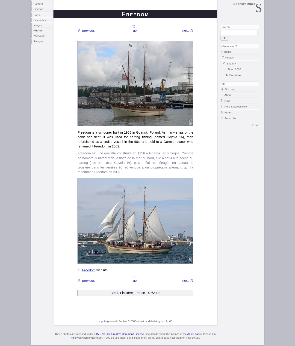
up (135, 30)
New (227, 100)
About (227, 94)
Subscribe (230, 118)
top (257, 125)
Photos (38, 30)
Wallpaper (39, 35)
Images (37, 25)
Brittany (231, 63)
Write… (228, 112)
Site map (229, 89)
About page (194, 334)
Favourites (39, 19)
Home (37, 14)
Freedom (89, 270)
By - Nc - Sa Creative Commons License (120, 334)
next (185, 30)
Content (38, 3)
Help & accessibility (236, 106)
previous (88, 30)
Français (38, 41)
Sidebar (38, 8)
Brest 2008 (234, 69)
